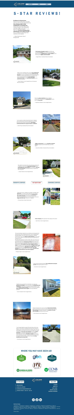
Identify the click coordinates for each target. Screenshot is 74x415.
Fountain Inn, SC (32, 405)
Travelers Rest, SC (53, 406)
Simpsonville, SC (22, 405)
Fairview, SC (49, 407)
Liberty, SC (21, 407)
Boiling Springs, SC (52, 408)
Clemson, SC (30, 407)
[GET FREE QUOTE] (20, 382)
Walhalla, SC (53, 407)
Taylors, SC (39, 406)
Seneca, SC (40, 407)
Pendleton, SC (35, 407)
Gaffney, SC (16, 409)
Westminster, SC (16, 408)
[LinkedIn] (40, 399)
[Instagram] (33, 399)
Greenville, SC (16, 405)
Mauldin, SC (27, 405)
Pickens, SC (44, 407)
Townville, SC (22, 408)
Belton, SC (31, 408)
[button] (30, 4)
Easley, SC (17, 407)
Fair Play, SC (27, 408)
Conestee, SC (38, 405)
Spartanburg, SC (41, 408)
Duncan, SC (47, 406)
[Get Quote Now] (36, 182)
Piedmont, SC (43, 405)
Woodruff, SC (27, 406)
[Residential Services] (19, 182)
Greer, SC (43, 406)
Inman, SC (58, 408)
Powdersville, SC (49, 405)
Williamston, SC (16, 406)
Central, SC (25, 407)
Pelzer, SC (54, 405)
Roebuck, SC (47, 408)
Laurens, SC (36, 408)
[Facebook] (37, 399)
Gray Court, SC (22, 406)
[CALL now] (53, 382)
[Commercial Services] (54, 182)
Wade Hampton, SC (33, 406)
